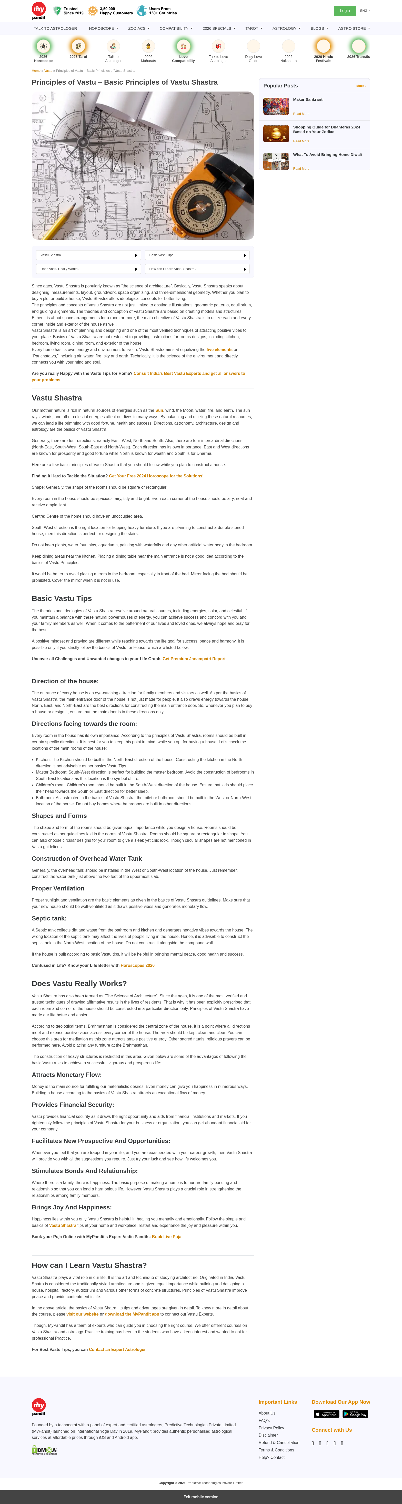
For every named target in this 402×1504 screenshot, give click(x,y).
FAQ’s (264, 1420)
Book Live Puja (167, 1237)
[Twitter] (334, 1443)
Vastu (48, 71)
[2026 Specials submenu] (234, 28)
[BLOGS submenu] (327, 28)
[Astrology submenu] (299, 28)
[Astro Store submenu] (369, 28)
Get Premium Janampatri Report (194, 659)
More (361, 86)
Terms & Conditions (276, 1450)
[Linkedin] (327, 1443)
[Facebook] (320, 1443)
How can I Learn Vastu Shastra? (172, 269)
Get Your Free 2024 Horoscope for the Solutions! (156, 476)
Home (36, 71)
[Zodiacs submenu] (148, 28)
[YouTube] (342, 1443)
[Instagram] (314, 1443)
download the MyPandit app (132, 1314)
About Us (267, 1413)
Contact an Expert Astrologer (117, 1349)
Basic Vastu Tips (161, 255)
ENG (363, 11)
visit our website (82, 1314)
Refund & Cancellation (279, 1442)
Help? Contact (272, 1457)
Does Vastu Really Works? (60, 269)
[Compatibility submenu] (191, 28)
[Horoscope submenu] (117, 28)
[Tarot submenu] (261, 28)
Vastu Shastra (51, 255)
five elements (220, 349)
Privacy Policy (271, 1428)
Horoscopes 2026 (137, 965)
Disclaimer (268, 1435)
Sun (159, 410)
